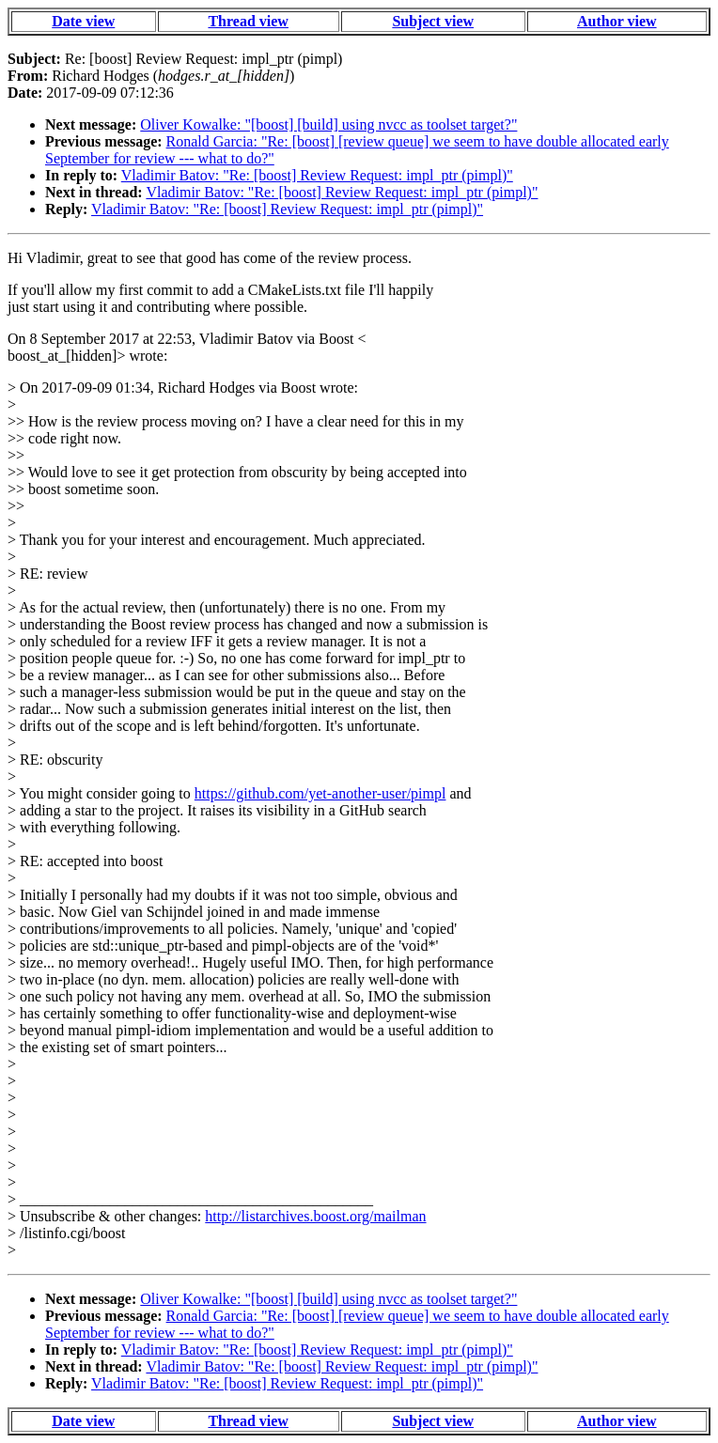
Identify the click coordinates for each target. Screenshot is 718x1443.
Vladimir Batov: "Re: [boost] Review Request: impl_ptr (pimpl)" (317, 175)
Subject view (433, 21)
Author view (617, 21)
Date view (83, 21)
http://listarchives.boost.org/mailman (315, 1216)
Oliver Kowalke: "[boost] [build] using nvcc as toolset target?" (328, 124)
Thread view (248, 21)
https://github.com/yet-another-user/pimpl (320, 793)
